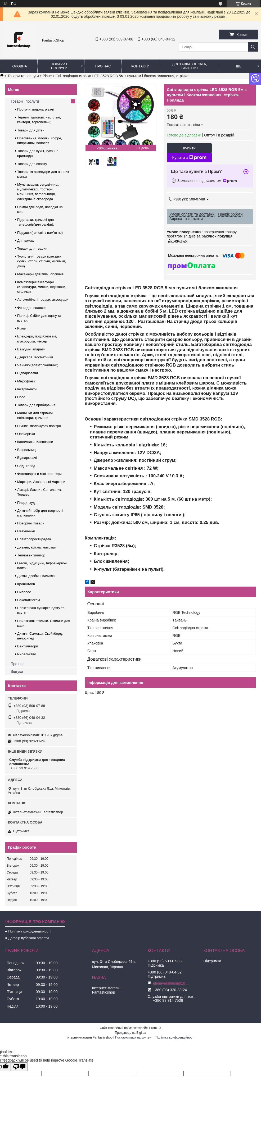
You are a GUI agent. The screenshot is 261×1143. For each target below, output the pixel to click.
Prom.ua (155, 1028)
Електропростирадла (34, 539)
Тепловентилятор (31, 555)
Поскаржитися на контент (134, 1037)
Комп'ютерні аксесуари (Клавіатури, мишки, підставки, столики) (41, 287)
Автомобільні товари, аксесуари (42, 299)
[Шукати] (253, 47)
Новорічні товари (30, 523)
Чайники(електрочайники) (37, 365)
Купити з (189, 157)
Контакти (140, 66)
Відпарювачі (27, 458)
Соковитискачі (28, 600)
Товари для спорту (32, 164)
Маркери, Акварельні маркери (41, 482)
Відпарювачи (27, 373)
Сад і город (26, 466)
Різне (47, 76)
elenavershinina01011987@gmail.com (40, 735)
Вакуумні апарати (31, 349)
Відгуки (17, 671)
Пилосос (24, 592)
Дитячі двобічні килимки (36, 576)
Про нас (103, 66)
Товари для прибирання (36, 405)
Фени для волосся (31, 308)
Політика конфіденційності (29, 931)
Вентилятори (27, 646)
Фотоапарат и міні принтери (39, 474)
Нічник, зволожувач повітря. (39, 426)
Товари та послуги (23, 76)
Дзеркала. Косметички (35, 357)
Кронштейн (26, 584)
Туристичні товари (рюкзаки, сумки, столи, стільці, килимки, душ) (41, 261)
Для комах (25, 241)
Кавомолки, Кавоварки (35, 442)
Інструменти (27, 389)
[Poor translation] (19, 1066)
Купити (189, 148)
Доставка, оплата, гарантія (189, 66)
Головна (19, 66)
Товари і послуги (59, 66)
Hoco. (21, 397)
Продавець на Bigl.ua (130, 1033)
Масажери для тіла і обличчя (40, 274)
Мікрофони (26, 381)
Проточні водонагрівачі (35, 109)
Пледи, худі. (27, 503)
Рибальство (26, 654)
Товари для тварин (32, 248)
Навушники (26, 531)
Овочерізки (26, 434)
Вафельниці (27, 450)
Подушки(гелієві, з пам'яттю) (40, 233)
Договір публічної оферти (28, 938)
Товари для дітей (30, 130)
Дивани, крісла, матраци (36, 547)
